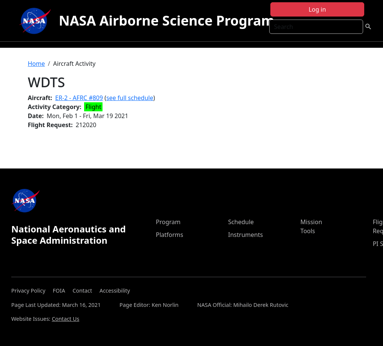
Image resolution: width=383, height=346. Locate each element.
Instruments (245, 235)
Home (36, 63)
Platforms (169, 235)
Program (168, 222)
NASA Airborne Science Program (166, 20)
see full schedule (129, 98)
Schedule (241, 222)
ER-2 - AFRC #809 (79, 98)
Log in (317, 9)
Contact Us (65, 318)
